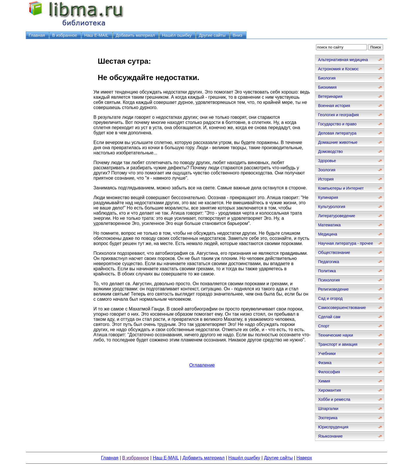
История (326, 179)
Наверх (304, 457)
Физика (325, 362)
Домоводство (330, 151)
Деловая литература (337, 133)
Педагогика (328, 261)
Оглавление (202, 365)
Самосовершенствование (342, 307)
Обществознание (334, 252)
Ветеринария (330, 96)
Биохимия (327, 87)
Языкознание (330, 436)
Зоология (326, 170)
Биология (327, 78)
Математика (329, 225)
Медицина (327, 234)
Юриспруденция (333, 427)
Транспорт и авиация (337, 344)
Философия (329, 372)
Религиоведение (333, 289)
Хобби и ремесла (334, 399)
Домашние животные (337, 142)
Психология (329, 280)
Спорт (323, 326)
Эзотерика (328, 417)
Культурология (331, 206)
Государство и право (337, 124)
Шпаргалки (328, 408)
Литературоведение (336, 215)
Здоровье (327, 160)
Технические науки (335, 335)
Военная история (334, 105)
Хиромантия (329, 390)
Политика (327, 271)
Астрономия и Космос (338, 69)
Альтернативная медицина (343, 59)
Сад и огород (330, 298)
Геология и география (338, 114)
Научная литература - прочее (345, 243)
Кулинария (328, 197)
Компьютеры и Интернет (341, 188)
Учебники (327, 353)
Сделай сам (329, 316)
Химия (324, 381)
